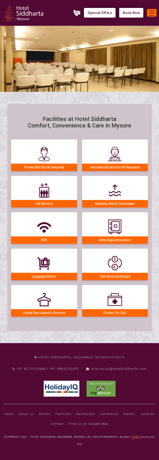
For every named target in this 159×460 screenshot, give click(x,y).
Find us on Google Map (89, 424)
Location (147, 414)
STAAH (135, 437)
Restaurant (85, 414)
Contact (57, 424)
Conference (109, 414)
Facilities (63, 414)
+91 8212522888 (29, 369)
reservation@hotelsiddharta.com (116, 369)
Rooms (45, 414)
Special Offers (100, 13)
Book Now (131, 13)
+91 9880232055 (64, 369)
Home (9, 414)
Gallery (130, 414)
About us (26, 414)
